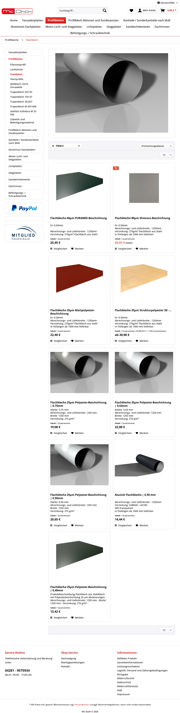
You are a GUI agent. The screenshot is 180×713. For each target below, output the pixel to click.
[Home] (14, 20)
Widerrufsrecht (125, 678)
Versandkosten (82, 704)
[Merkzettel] (131, 10)
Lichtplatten (15, 166)
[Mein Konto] (147, 10)
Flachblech (16, 74)
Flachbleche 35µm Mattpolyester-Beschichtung (72, 312)
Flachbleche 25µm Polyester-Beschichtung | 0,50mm (78, 496)
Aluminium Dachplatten (22, 149)
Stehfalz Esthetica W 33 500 (23, 113)
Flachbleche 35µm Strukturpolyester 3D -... (143, 310)
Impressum (123, 694)
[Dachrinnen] (162, 27)
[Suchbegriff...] (83, 10)
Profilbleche (15, 59)
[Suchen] (104, 10)
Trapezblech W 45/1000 (23, 106)
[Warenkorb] (168, 10)
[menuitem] (83, 12)
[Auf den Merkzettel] (77, 249)
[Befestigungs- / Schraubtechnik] (90, 33)
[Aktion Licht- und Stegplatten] (63, 27)
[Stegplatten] (114, 27)
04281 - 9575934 (17, 670)
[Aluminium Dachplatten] (25, 27)
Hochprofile (16, 79)
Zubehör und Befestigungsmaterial (22, 121)
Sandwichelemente (19, 179)
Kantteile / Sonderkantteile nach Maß (24, 141)
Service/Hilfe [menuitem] (166, 2)
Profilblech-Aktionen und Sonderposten (23, 131)
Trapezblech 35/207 (21, 101)
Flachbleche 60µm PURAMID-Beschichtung (78, 218)
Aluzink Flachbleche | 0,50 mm (135, 495)
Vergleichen (58, 248)
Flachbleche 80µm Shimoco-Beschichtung (142, 218)
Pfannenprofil (18, 64)
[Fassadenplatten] (32, 20)
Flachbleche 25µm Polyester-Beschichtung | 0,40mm (78, 588)
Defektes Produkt (127, 658)
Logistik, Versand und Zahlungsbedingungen (142, 670)
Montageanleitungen (73, 662)
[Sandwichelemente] (138, 27)
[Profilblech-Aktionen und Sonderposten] (93, 20)
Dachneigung (68, 658)
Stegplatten (15, 172)
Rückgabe (122, 674)
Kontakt (65, 666)
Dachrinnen (15, 186)
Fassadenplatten (18, 52)
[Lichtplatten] (94, 27)
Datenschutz (124, 682)
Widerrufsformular (127, 686)
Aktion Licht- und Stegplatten (18, 158)
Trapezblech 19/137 (21, 96)
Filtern (58, 145)
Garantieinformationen (130, 662)
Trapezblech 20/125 (21, 92)
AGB (119, 690)
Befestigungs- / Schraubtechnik (17, 194)
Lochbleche (16, 69)
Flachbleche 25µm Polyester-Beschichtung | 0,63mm (143, 404)
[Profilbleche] (55, 20)
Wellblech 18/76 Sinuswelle (19, 85)
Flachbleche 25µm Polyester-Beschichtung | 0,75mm (78, 404)
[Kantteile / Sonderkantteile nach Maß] (147, 20)
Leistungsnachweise (128, 666)
